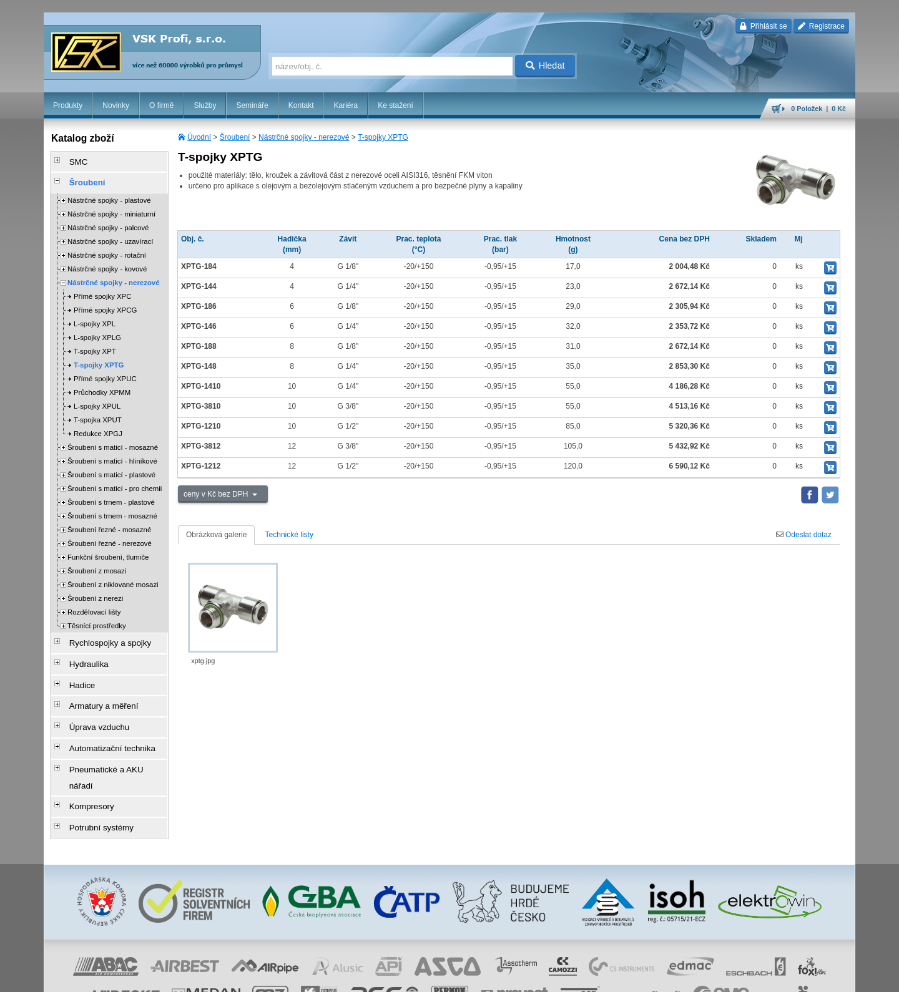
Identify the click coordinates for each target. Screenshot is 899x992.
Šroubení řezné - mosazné (109, 523)
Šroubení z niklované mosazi (113, 577)
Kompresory (84, 756)
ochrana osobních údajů (511, 976)
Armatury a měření (94, 687)
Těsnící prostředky (96, 619)
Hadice (75, 669)
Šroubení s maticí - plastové (111, 468)
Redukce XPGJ (98, 426)
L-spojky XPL (94, 317)
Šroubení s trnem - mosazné (112, 509)
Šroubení (235, 137)
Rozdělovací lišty (93, 605)
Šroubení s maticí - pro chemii (114, 481)
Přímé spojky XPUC (105, 372)
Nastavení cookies (372, 976)
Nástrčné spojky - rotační (106, 248)
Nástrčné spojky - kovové (107, 262)
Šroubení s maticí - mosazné (112, 440)
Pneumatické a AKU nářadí (109, 739)
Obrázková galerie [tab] (216, 534)
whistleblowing (616, 976)
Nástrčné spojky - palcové (108, 221)
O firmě (161, 105)
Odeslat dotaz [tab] (804, 534)
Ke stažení (395, 105)
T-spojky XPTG (383, 137)
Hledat (545, 66)
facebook (660, 976)
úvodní (691, 976)
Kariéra (345, 105)
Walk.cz (124, 976)
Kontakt (301, 105)
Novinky (115, 105)
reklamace (572, 976)
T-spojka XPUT (98, 413)
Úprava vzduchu (91, 704)
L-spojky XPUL (97, 399)
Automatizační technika (102, 721)
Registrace (821, 26)
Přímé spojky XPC (102, 289)
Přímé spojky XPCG (105, 303)
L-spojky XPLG (97, 330)
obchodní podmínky (437, 976)
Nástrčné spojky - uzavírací (110, 234)
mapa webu (726, 976)
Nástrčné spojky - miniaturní (111, 207)
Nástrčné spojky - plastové (109, 193)
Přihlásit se (763, 26)
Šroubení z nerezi (95, 591)
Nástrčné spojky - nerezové (303, 137)
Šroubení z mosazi (96, 564)
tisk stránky (767, 976)
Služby (205, 105)
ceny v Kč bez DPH (217, 494)
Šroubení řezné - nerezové (109, 536)
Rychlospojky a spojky (100, 634)
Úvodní (199, 137)
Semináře (252, 105)
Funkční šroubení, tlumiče (108, 550)
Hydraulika (81, 652)
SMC (72, 160)
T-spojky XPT (95, 344)
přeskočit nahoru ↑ (820, 976)
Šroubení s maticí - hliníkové (112, 454)
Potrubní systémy (93, 774)
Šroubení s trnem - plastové (111, 495)
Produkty (67, 105)
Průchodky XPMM (102, 385)
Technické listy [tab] (289, 534)
